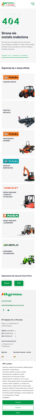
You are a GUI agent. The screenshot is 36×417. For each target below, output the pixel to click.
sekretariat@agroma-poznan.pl (13, 305)
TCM (19, 283)
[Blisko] (34, 361)
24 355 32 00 (6, 301)
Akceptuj (18, 402)
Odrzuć (18, 413)
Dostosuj (18, 407)
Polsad (6, 283)
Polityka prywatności (17, 397)
